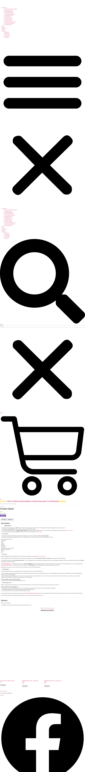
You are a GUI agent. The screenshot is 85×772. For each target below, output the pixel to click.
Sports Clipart (7, 503)
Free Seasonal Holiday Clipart (10, 21)
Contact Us (6, 37)
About (3, 29)
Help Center (4, 31)
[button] (42, 123)
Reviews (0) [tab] (10, 519)
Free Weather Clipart (8, 24)
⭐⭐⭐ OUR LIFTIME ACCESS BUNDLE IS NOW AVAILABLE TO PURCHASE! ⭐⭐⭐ (33, 501)
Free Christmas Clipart (8, 12)
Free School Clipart (8, 19)
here (65, 527)
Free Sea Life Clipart (8, 20)
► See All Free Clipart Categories (10, 9)
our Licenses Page (42, 556)
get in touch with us (69, 530)
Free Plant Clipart (7, 16)
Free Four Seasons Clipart (9, 23)
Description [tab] (4, 519)
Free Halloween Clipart (8, 15)
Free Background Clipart (9, 11)
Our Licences (6, 33)
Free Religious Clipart (8, 18)
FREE (40, 527)
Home (1, 503)
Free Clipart (4, 7)
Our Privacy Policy (3, 682)
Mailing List (4, 28)
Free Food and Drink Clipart (9, 14)
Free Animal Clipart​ (8, 10)
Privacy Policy (7, 34)
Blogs (3, 27)
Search (1, 324)
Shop (3, 25)
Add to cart (3, 515)
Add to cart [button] (3, 676)
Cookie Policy (7, 36)
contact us (42, 595)
